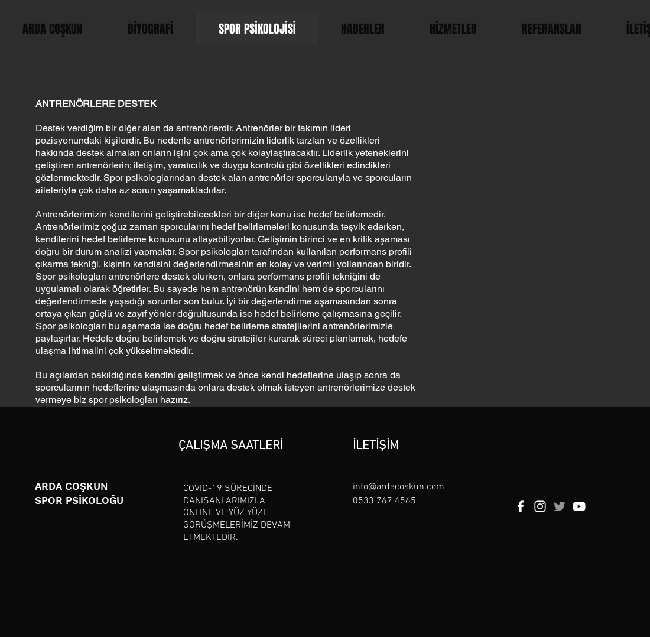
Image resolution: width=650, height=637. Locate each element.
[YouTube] (579, 506)
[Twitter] (559, 506)
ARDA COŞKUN (71, 486)
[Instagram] (540, 506)
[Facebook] (520, 506)
